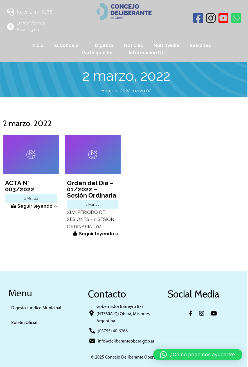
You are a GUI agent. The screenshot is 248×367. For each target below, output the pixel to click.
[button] (197, 354)
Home (108, 90)
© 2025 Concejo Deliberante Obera (124, 357)
